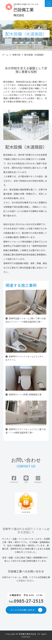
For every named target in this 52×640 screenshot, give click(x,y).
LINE (26, 479)
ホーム (5, 54)
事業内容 (16, 54)
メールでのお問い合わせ (26, 610)
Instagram (38, 479)
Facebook (14, 479)
